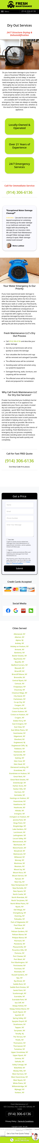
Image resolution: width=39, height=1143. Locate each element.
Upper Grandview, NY (19, 1050)
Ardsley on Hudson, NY (19, 645)
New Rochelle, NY (19, 886)
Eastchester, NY (19, 731)
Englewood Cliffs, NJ (19, 744)
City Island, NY (19, 694)
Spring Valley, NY (19, 1016)
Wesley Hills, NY (19, 1069)
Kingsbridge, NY (19, 824)
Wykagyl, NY (19, 1088)
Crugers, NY (19, 716)
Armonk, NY (19, 648)
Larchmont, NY (19, 830)
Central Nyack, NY (19, 679)
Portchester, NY (19, 964)
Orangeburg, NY (19, 911)
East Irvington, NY (19, 722)
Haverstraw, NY (19, 799)
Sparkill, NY (19, 1013)
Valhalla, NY (19, 1060)
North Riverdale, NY (19, 895)
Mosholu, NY (19, 864)
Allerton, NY (19, 635)
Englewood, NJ (19, 741)
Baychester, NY (19, 657)
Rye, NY (19, 976)
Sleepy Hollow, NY (19, 1004)
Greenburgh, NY (19, 781)
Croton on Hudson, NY (19, 713)
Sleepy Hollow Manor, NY (19, 1007)
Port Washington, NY (19, 961)
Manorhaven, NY (19, 846)
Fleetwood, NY (19, 750)
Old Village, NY (19, 908)
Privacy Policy (11, 1119)
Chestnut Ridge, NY (19, 691)
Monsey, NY (19, 858)
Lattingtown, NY (19, 833)
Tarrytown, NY (19, 1029)
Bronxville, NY (19, 676)
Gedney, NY (19, 756)
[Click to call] (19, 1140)
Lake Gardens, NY (19, 827)
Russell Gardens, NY (19, 973)
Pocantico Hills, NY (19, 948)
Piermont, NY (19, 939)
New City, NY (19, 880)
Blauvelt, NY (19, 666)
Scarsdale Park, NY (19, 998)
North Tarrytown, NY (19, 899)
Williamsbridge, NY (19, 1084)
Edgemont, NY (19, 734)
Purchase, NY (19, 967)
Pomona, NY (19, 951)
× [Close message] (29, 1132)
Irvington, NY (19, 812)
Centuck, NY (19, 682)
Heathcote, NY (19, 806)
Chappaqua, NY (19, 685)
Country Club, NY (19, 706)
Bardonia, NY (19, 651)
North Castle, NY (19, 892)
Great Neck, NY (19, 775)
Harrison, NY (19, 790)
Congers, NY (19, 703)
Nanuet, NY (19, 877)
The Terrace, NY (19, 1035)
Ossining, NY (19, 914)
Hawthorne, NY (19, 803)
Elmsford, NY (19, 737)
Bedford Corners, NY (19, 663)
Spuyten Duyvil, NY (19, 1019)
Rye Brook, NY (19, 979)
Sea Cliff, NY (19, 1001)
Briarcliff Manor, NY (19, 672)
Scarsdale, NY (19, 995)
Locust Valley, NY (19, 837)
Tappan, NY (19, 1026)
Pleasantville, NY (19, 945)
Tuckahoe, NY (19, 1047)
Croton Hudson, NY (19, 710)
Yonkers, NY (19, 1091)
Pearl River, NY (19, 923)
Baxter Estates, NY (19, 654)
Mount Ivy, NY (19, 868)
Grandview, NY (19, 768)
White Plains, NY (19, 1081)
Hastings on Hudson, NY (19, 796)
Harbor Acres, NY (19, 784)
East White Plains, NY (19, 728)
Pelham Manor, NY (19, 933)
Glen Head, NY (19, 762)
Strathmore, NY (19, 1022)
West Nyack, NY (19, 1078)
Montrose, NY (19, 861)
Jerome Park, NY (19, 818)
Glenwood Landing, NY (20, 765)
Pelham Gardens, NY (19, 930)
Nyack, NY (19, 905)
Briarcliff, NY (19, 669)
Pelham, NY (19, 926)
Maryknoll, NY (19, 849)
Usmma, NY (19, 1057)
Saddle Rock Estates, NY (19, 985)
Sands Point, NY (19, 988)
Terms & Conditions (17, 561)
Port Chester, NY (19, 954)
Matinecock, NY (19, 852)
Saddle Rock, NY (19, 982)
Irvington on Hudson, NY (19, 815)
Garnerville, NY (19, 753)
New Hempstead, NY (19, 883)
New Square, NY (19, 889)
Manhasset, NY (19, 843)
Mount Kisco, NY (19, 871)
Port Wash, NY (19, 957)
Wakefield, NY (19, 1066)
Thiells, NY (19, 1038)
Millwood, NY (19, 855)
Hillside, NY (19, 809)
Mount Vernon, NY (19, 874)
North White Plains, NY (20, 902)
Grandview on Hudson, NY (19, 772)
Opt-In (10, 548)
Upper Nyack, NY (19, 1053)
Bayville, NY (19, 660)
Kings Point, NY (19, 821)
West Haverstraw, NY (19, 1075)
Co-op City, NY (19, 700)
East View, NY (19, 725)
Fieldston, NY (19, 747)
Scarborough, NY (19, 991)
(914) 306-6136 (29, 11)
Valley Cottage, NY (19, 1063)
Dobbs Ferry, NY (19, 719)
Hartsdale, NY (19, 793)
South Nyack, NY (19, 1010)
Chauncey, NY (19, 688)
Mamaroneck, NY (19, 840)
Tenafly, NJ (19, 1032)
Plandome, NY (19, 942)
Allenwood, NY (19, 632)
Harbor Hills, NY (19, 787)
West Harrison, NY (19, 1072)
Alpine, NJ (19, 638)
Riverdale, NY (19, 970)
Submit (19, 566)
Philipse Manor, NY (19, 936)
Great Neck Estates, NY (19, 778)
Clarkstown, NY (20, 697)
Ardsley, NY (19, 641)
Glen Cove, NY (19, 759)
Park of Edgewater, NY (19, 920)
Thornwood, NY (19, 1044)
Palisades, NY (19, 917)
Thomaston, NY (19, 1041)
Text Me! (11, 538)
